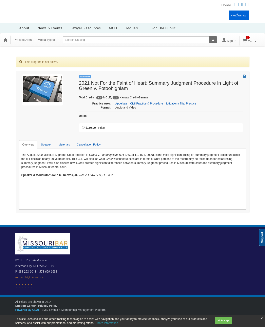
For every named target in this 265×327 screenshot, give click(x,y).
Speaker (46, 144)
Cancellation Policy (89, 144)
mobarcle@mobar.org (29, 277)
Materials (64, 144)
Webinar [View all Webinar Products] (85, 77)
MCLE (113, 28)
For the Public (163, 28)
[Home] (5, 40)
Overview (28, 144)
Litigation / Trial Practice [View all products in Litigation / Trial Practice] (181, 103)
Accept (223, 320)
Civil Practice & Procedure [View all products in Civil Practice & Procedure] (146, 103)
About (24, 28)
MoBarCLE (134, 28)
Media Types (48, 39)
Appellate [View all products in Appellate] (121, 103)
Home (226, 5)
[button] (244, 76)
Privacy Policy (47, 305)
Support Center (25, 305)
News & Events (50, 28)
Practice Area (24, 39)
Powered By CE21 (27, 309)
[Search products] (213, 39)
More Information (107, 323)
